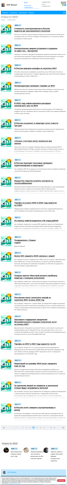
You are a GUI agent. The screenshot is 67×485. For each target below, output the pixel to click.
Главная (3, 19)
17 (44, 427)
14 (33, 427)
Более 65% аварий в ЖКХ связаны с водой (34, 256)
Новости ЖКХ (10, 443)
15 (37, 427)
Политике (10, 483)
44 (51, 427)
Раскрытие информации (28, 6)
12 (26, 427)
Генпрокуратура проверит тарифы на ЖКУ (34, 86)
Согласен (61, 480)
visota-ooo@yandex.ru (46, 5)
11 (23, 427)
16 (40, 427)
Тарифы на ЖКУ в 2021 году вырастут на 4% (35, 344)
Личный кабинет (63, 2)
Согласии (17, 483)
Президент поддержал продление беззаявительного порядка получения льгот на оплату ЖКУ (35, 321)
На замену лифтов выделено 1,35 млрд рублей (36, 221)
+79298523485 (46, 2)
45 (54, 427)
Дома (25, 2)
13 (30, 427)
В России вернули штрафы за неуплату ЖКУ (35, 68)
